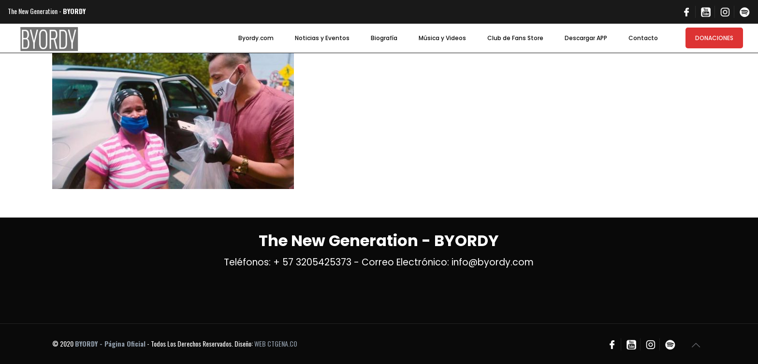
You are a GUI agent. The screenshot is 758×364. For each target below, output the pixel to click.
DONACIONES (714, 38)
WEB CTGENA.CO (275, 343)
